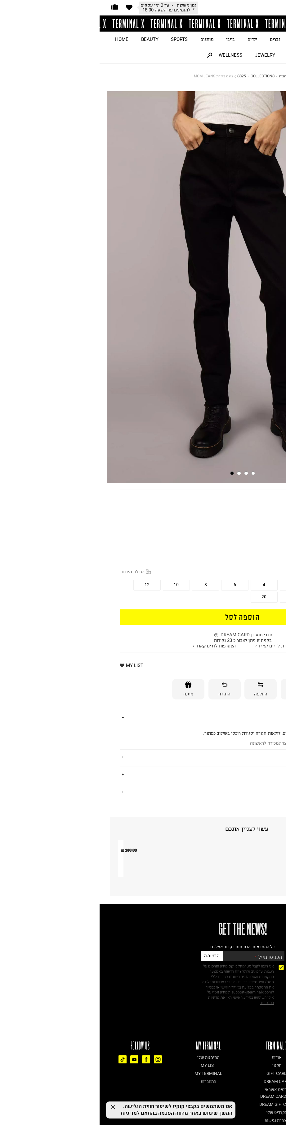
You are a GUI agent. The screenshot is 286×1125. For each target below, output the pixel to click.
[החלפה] (161, 689)
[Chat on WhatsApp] (270, 1109)
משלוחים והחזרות (247, 775)
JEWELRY (165, 55)
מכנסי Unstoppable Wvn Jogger (73, 959)
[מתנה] (89, 689)
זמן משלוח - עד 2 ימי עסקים (68, 5)
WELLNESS (131, 55)
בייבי (131, 39)
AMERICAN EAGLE (246, 498)
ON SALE (224, 39)
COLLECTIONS (163, 76)
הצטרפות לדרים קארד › (114, 646)
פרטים (259, 718)
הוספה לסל (143, 616)
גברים (175, 39)
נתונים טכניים (252, 792)
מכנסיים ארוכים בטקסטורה (250, 959)
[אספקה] (197, 689)
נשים (197, 39)
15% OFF (258, 532)
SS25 (142, 76)
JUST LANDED (262, 39)
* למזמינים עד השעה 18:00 (69, 10)
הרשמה (112, 1044)
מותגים (107, 39)
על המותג (255, 757)
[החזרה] (125, 689)
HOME (22, 39)
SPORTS (79, 39)
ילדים (153, 39)
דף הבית (185, 76)
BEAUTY (50, 39)
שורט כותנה (176, 959)
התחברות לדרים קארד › (177, 646)
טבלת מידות (36, 571)
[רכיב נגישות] (281, 1100)
